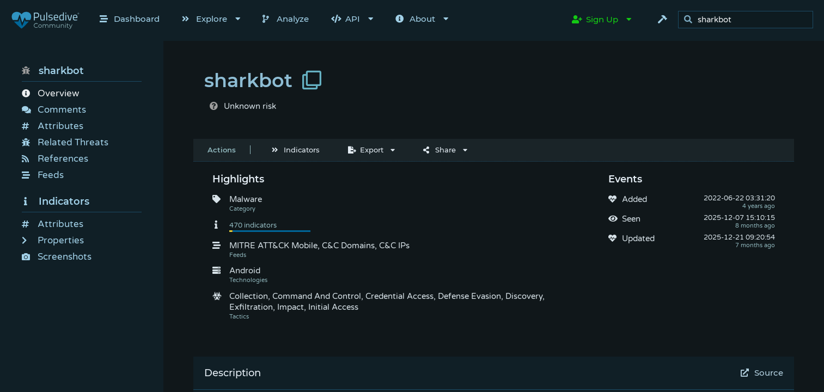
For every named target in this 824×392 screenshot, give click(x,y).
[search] (748, 20)
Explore (204, 19)
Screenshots (56, 256)
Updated (638, 238)
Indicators (55, 201)
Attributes (52, 126)
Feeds (43, 175)
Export (365, 149)
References (55, 158)
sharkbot (53, 71)
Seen (631, 219)
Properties (53, 240)
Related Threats (65, 142)
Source (762, 372)
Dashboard (130, 19)
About (415, 19)
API (345, 19)
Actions (221, 149)
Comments (54, 109)
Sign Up (595, 19)
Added (634, 199)
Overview (50, 93)
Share (439, 149)
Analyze (286, 19)
